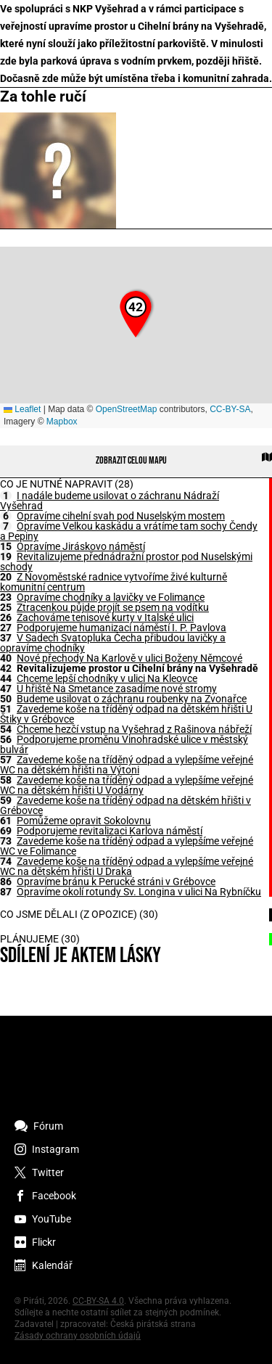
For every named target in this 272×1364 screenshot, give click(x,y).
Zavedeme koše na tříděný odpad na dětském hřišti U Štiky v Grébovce (126, 714)
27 (6, 628)
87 (6, 892)
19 (6, 556)
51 (6, 709)
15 (6, 546)
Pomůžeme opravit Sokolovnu (84, 820)
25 (6, 607)
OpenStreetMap (126, 409)
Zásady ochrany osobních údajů (78, 1336)
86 (6, 881)
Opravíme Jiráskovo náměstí (81, 546)
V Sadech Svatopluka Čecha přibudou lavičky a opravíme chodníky (113, 643)
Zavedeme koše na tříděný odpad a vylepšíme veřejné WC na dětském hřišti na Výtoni (126, 765)
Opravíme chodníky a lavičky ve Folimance (111, 597)
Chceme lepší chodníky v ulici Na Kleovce (107, 678)
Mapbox (62, 421)
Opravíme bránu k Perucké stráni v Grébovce (116, 881)
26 (6, 617)
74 (6, 861)
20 (6, 577)
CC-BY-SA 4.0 (98, 1301)
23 (6, 597)
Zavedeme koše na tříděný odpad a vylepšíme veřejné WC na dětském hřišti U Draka (126, 866)
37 (6, 638)
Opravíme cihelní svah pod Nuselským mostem (121, 516)
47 (6, 688)
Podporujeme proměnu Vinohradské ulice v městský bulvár (124, 744)
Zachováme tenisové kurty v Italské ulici (105, 617)
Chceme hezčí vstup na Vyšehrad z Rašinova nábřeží (134, 729)
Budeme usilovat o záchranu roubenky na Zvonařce (132, 698)
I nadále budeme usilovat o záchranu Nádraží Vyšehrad (109, 501)
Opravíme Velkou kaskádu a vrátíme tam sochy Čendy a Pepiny (128, 531)
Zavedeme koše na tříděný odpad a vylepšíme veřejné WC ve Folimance (126, 846)
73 (6, 841)
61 (6, 820)
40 (6, 658)
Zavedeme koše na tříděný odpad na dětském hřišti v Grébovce (125, 805)
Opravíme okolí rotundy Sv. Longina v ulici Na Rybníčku (139, 891)
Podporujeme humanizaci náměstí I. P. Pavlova (121, 627)
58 (6, 780)
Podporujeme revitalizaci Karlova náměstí (109, 831)
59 (6, 800)
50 (6, 699)
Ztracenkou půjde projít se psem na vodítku (113, 607)
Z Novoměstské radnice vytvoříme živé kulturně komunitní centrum (113, 582)
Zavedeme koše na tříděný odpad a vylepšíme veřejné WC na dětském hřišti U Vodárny (126, 785)
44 (6, 678)
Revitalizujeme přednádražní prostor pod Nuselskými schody (126, 561)
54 (6, 729)
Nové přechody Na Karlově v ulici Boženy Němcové (129, 658)
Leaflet (22, 409)
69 (6, 831)
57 (6, 760)
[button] (136, 314)
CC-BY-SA (230, 409)
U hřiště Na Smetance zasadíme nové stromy (117, 688)
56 (6, 739)
